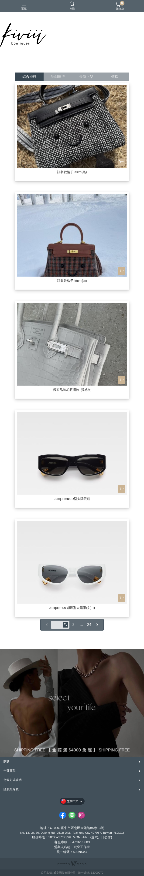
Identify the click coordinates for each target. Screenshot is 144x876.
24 (89, 625)
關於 (6, 761)
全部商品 (9, 770)
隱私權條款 (11, 789)
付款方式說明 (12, 780)
